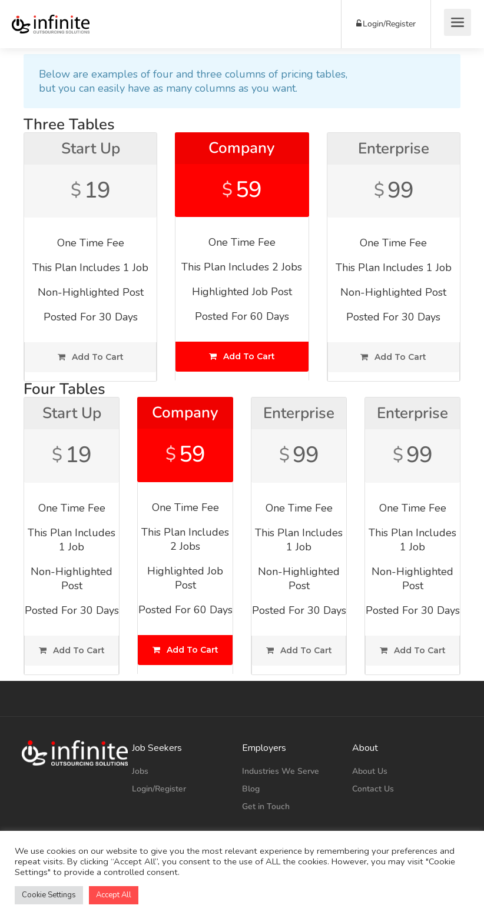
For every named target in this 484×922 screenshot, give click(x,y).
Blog (251, 788)
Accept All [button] (113, 895)
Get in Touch (266, 806)
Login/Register (386, 23)
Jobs (140, 771)
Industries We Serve (280, 771)
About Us (369, 771)
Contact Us (373, 788)
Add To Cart (91, 357)
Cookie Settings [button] (49, 895)
